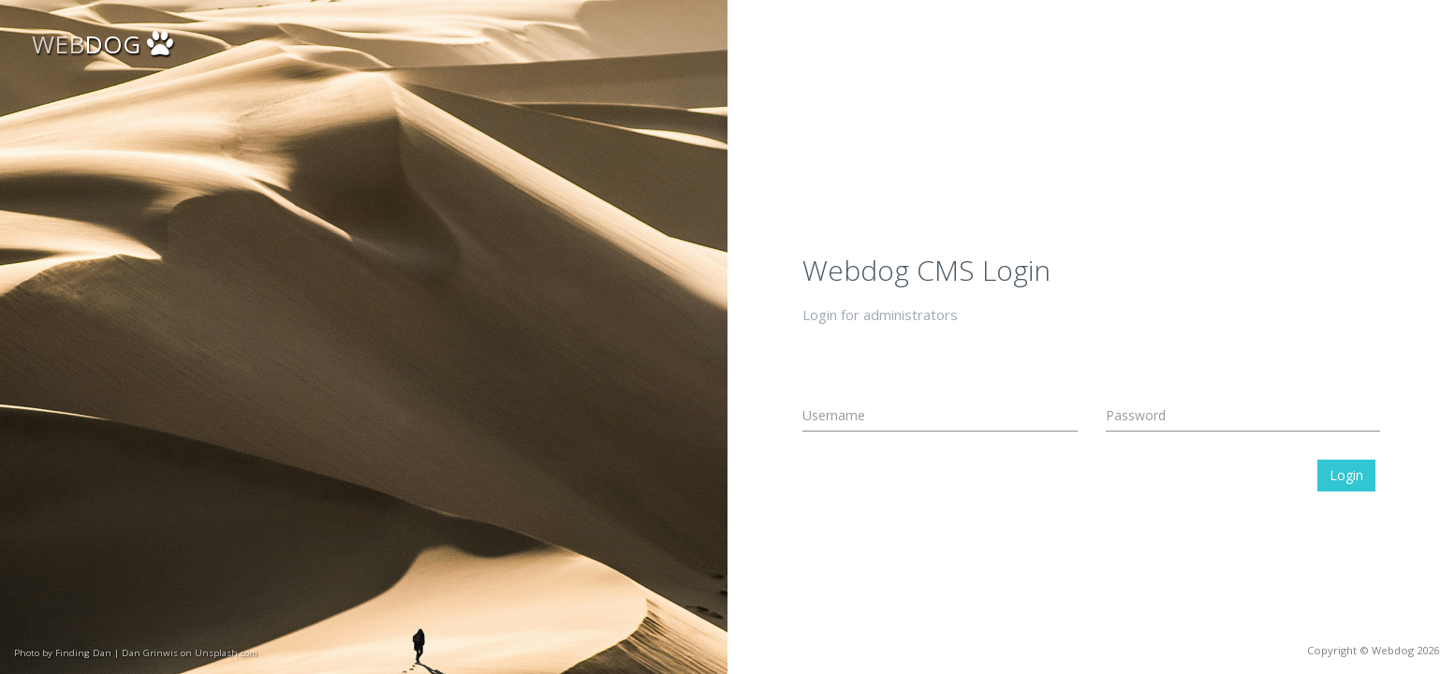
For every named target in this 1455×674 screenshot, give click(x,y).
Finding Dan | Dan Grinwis (116, 653)
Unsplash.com (226, 653)
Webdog (1393, 650)
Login (1346, 475)
